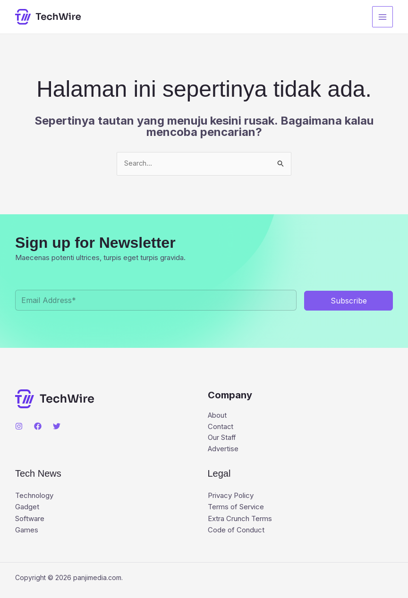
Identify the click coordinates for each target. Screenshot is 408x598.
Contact (221, 427)
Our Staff (222, 438)
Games (26, 530)
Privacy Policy (231, 496)
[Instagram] (19, 426)
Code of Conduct (236, 530)
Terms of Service (236, 508)
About (217, 416)
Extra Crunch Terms (240, 519)
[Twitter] (56, 426)
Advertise (223, 450)
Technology (34, 496)
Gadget (27, 508)
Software (29, 519)
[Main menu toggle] (382, 16)
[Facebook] (38, 426)
